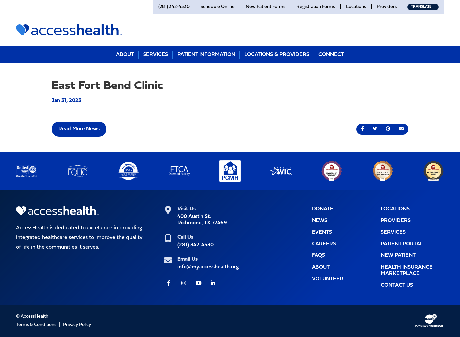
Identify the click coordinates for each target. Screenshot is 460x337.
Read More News (79, 129)
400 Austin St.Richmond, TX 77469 (202, 220)
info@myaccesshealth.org (208, 267)
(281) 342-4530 (195, 245)
